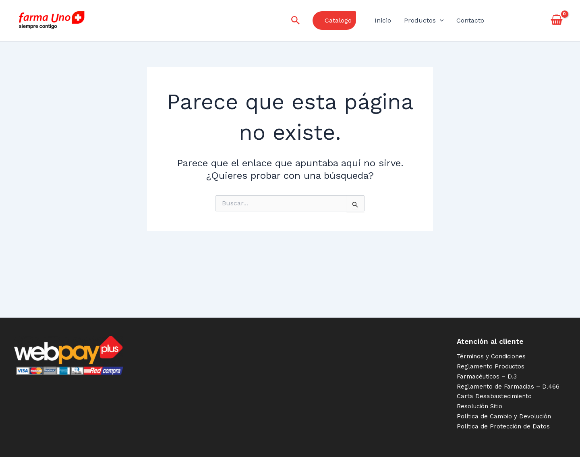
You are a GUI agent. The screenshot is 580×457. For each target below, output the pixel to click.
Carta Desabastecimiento (494, 396)
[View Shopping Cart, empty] (556, 20)
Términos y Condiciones (491, 356)
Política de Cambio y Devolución (504, 416)
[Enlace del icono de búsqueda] (295, 20)
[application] (440, 20)
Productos (424, 20)
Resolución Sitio (479, 406)
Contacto (470, 20)
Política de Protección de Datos (503, 426)
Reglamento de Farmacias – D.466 (508, 386)
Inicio (383, 20)
